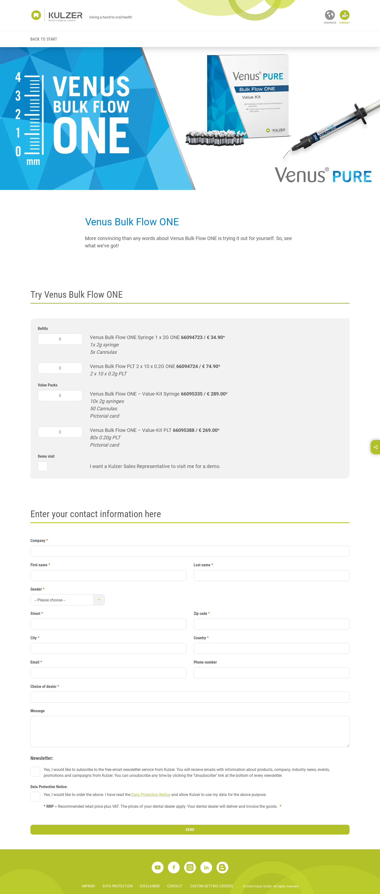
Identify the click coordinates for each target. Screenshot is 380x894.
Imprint (88, 886)
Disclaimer (150, 886)
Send (190, 829)
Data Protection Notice (150, 794)
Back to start (43, 39)
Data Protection (118, 886)
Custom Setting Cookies (211, 886)
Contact (175, 886)
